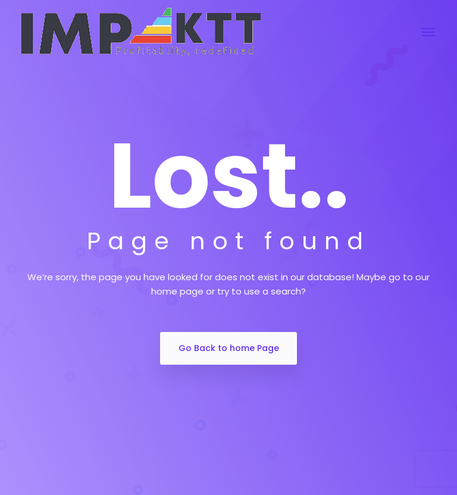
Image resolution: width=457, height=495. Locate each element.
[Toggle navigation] (428, 32)
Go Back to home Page (229, 348)
